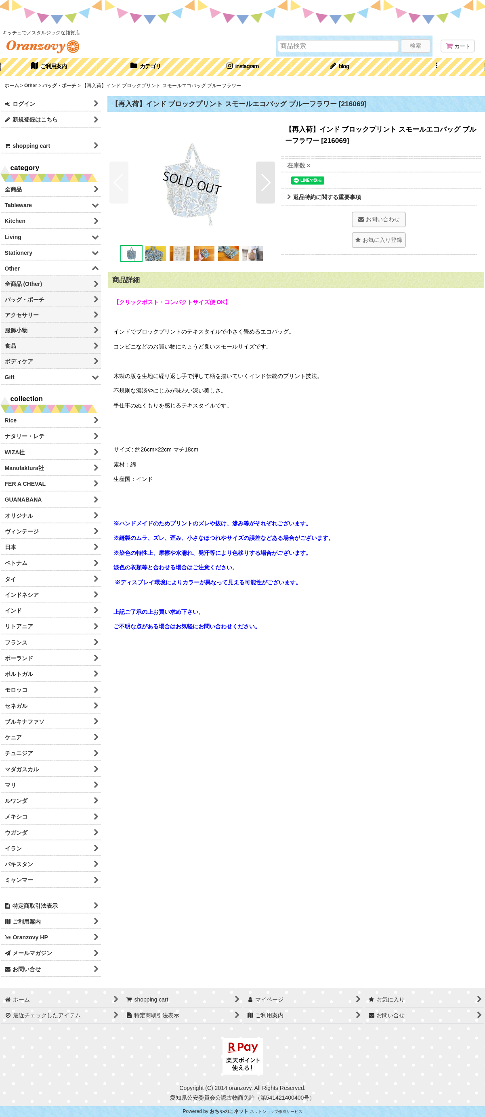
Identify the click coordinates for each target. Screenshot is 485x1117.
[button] (436, 67)
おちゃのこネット (229, 1111)
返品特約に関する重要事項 (324, 197)
